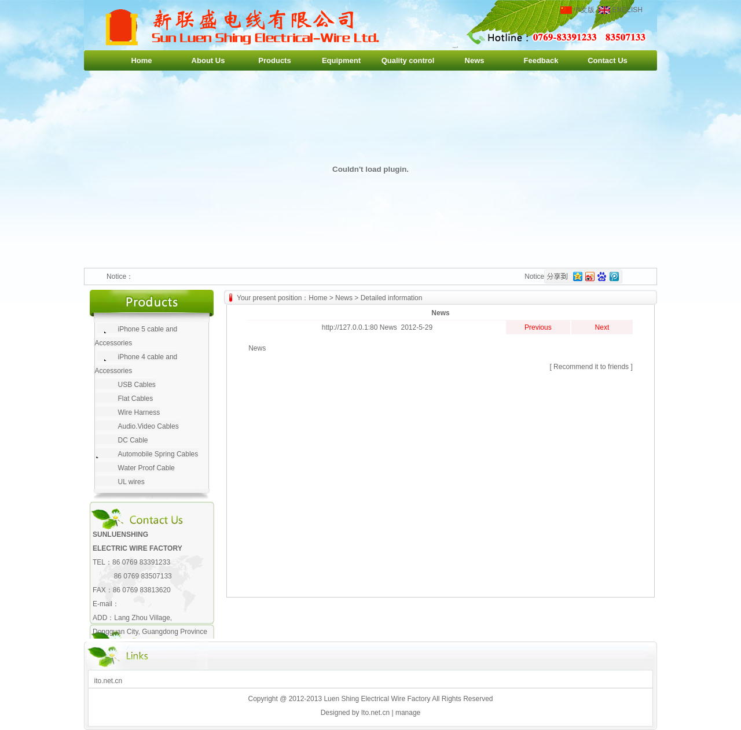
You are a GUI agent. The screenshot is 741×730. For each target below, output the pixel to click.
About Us (208, 60)
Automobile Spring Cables (158, 454)
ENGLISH (621, 10)
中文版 (577, 10)
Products (274, 60)
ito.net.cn (108, 681)
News (475, 60)
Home (141, 60)
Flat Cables (135, 399)
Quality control (408, 60)
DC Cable (133, 440)
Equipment (341, 60)
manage (407, 713)
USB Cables (137, 385)
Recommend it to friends (591, 367)
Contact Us (608, 60)
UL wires (131, 482)
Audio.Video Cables (148, 426)
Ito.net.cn (375, 713)
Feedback (541, 60)
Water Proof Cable (146, 468)
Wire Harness (139, 412)
